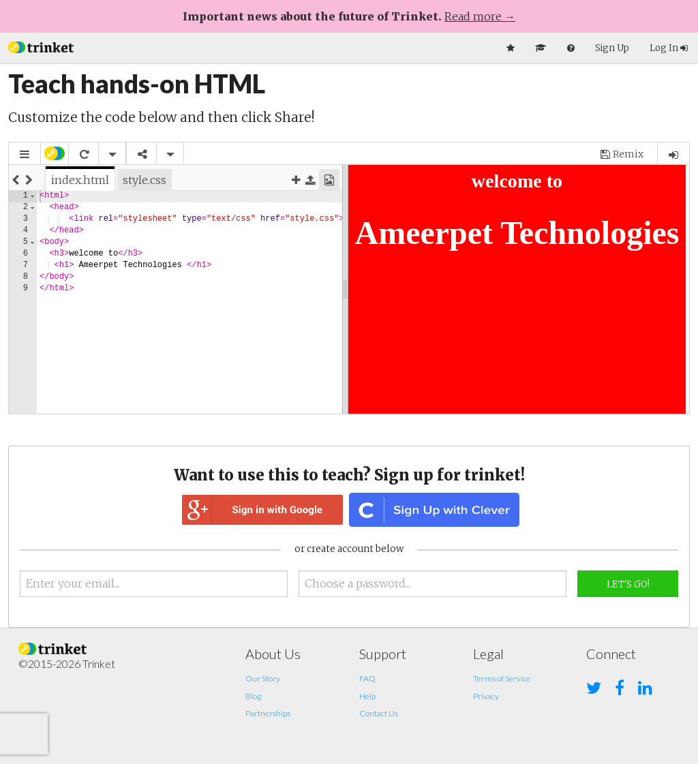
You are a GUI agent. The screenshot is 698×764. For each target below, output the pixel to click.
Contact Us (378, 713)
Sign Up (612, 48)
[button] (41, 46)
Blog (253, 696)
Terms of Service (501, 678)
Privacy (486, 696)
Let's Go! (628, 584)
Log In (669, 48)
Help (367, 696)
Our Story (262, 678)
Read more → (479, 16)
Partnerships (267, 713)
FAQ (367, 678)
